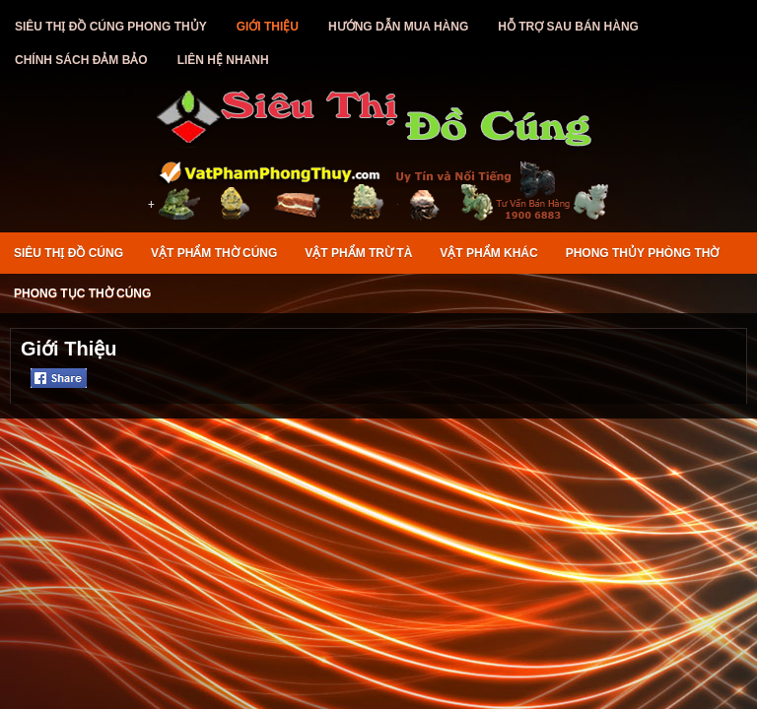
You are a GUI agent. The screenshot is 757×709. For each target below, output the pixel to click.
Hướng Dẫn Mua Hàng (398, 26)
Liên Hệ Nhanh (223, 60)
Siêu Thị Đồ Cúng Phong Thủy (111, 26)
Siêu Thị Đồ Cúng (68, 253)
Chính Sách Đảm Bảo (81, 60)
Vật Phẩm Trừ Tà (358, 253)
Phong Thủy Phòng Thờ (643, 253)
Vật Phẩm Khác (488, 253)
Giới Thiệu (268, 26)
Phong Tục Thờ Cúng (82, 293)
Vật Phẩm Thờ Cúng (214, 253)
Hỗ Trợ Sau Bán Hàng (568, 26)
